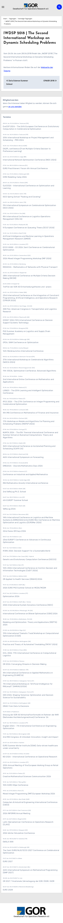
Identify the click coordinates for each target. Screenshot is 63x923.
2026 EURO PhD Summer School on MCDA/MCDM (24, 588)
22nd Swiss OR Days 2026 (14, 531)
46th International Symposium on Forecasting (23, 457)
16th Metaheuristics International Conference (23, 351)
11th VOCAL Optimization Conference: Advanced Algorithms (29, 371)
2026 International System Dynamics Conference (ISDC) (28, 605)
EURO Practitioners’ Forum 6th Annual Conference (25, 168)
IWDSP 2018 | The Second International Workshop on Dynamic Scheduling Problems (29, 38)
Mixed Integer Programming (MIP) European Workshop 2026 (29, 794)
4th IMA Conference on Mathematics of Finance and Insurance (31, 413)
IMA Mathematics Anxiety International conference (25, 483)
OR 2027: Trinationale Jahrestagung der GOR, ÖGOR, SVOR (28, 881)
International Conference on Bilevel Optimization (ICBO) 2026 (30, 614)
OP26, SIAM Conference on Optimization (20, 342)
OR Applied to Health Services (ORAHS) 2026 (22, 579)
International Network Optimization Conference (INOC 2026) (29, 160)
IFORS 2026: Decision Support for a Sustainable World (26, 551)
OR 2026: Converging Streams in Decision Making (24, 664)
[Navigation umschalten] (3, 7)
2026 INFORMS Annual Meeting (16, 813)
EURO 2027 (8, 861)
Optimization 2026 (11, 596)
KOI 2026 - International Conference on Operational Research (30, 757)
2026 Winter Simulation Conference (19, 833)
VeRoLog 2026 (9, 509)
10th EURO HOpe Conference (15, 785)
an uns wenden (15, 107)
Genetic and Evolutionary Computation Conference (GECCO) (29, 559)
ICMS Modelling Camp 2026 (15, 177)
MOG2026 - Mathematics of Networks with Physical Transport (30, 267)
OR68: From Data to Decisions (16, 706)
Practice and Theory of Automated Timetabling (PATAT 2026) (30, 644)
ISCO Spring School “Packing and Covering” (22, 197)
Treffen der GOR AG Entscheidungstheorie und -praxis (27, 287)
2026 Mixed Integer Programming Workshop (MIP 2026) (27, 258)
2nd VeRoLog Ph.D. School (14, 492)
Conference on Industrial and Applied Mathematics (25, 474)
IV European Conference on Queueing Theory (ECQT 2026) (28, 228)
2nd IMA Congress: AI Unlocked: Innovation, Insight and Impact (30, 737)
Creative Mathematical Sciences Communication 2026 (27, 776)
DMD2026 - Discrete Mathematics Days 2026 (23, 466)
